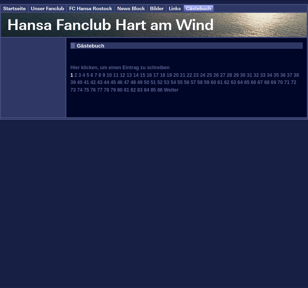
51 (153, 82)
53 (166, 82)
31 (249, 75)
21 (182, 75)
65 (246, 82)
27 (222, 75)
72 (293, 82)
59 (206, 82)
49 (139, 82)
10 (109, 75)
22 (189, 75)
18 (162, 75)
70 (280, 82)
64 (240, 82)
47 (126, 82)
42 (93, 82)
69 (273, 82)
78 (106, 90)
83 (139, 90)
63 (233, 82)
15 (142, 75)
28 (229, 75)
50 (146, 82)
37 (289, 75)
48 (133, 82)
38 (296, 75)
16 (149, 75)
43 (99, 82)
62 (226, 82)
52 (159, 82)
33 (262, 75)
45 (113, 82)
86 (159, 90)
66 (253, 82)
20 (175, 75)
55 (179, 82)
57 (193, 82)
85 (153, 90)
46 (119, 82)
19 (169, 75)
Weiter (171, 90)
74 (79, 90)
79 (113, 90)
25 (209, 75)
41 (86, 82)
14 (135, 75)
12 (122, 75)
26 (216, 75)
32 (256, 75)
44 (106, 82)
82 (133, 90)
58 (199, 82)
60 (213, 82)
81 (126, 90)
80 (119, 90)
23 (195, 75)
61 (219, 82)
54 (173, 82)
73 (73, 90)
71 (287, 82)
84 (146, 90)
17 (155, 75)
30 (242, 75)
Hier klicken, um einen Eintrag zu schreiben (120, 67)
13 (129, 75)
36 (283, 75)
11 (115, 75)
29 (236, 75)
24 (202, 75)
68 (266, 82)
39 (73, 82)
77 (99, 90)
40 (79, 82)
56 (186, 82)
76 (93, 90)
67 (260, 82)
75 (86, 90)
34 (269, 75)
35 (276, 75)
